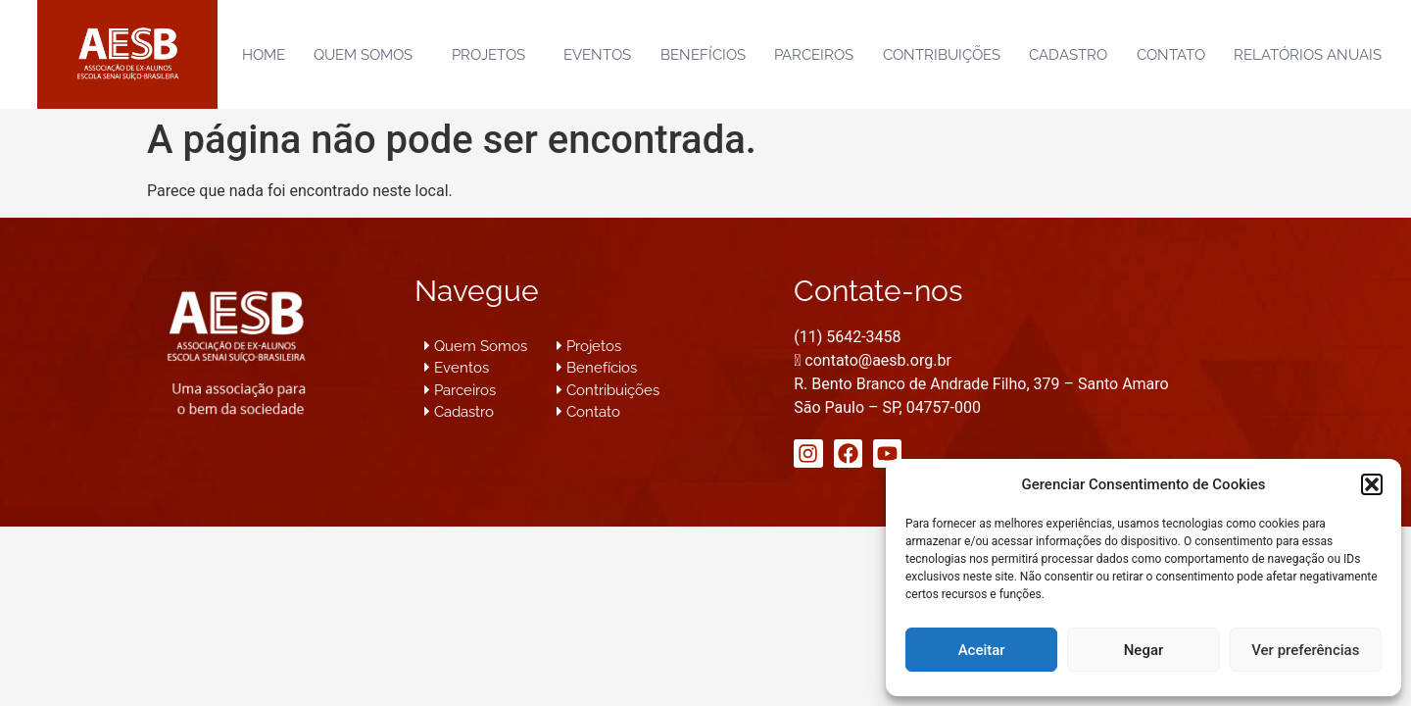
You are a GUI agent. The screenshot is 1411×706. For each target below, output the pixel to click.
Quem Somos (368, 55)
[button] (1372, 484)
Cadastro (1068, 55)
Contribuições (941, 55)
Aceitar (981, 650)
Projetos (493, 55)
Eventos (597, 55)
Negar (1144, 650)
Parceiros (813, 55)
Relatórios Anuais (1308, 55)
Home (263, 55)
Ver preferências (1305, 650)
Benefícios (703, 55)
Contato (1171, 55)
